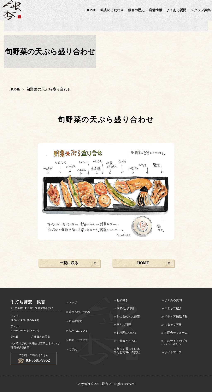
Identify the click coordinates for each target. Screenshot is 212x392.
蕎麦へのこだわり (79, 311)
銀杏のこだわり (112, 10)
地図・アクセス (78, 340)
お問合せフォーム (176, 332)
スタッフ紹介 (173, 308)
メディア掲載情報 (176, 316)
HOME (91, 10)
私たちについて (78, 330)
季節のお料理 (125, 308)
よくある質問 (176, 10)
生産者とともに (127, 340)
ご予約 (73, 349)
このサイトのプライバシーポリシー (174, 342)
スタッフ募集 (173, 324)
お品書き (122, 300)
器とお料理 (124, 324)
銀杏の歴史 (136, 10)
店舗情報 (155, 10)
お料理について (127, 332)
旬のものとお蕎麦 (128, 316)
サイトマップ (173, 352)
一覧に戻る (69, 263)
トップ (73, 302)
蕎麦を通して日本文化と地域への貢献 (127, 350)
